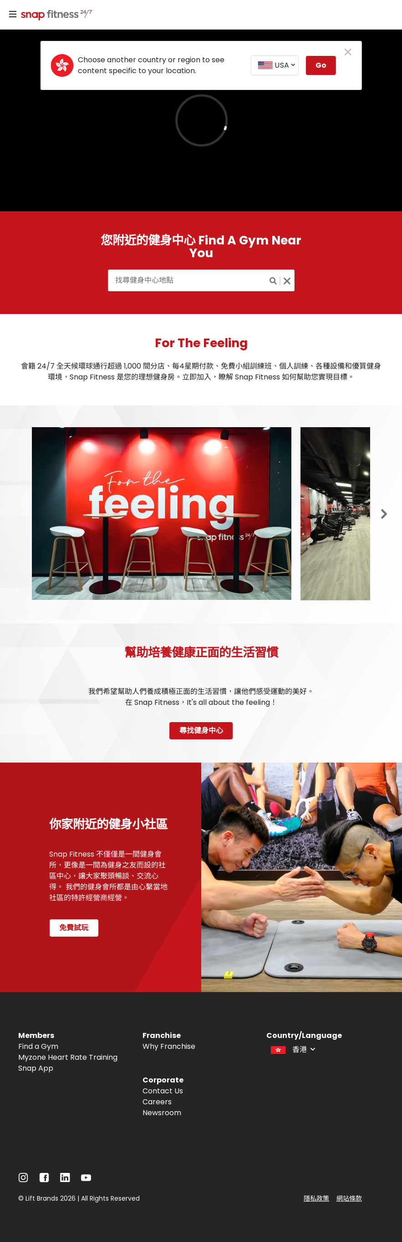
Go (320, 65)
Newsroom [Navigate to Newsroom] (161, 1112)
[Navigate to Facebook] (44, 1180)
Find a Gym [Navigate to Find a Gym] (38, 1046)
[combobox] (274, 65)
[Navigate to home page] (55, 16)
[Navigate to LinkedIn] (65, 1179)
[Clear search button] (287, 280)
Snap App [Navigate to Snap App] (35, 1068)
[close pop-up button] (348, 53)
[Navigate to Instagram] (23, 1180)
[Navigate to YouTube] (86, 1180)
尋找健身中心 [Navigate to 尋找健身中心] (201, 730)
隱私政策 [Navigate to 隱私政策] (316, 1198)
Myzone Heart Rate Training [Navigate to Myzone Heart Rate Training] (67, 1057)
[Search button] (273, 280)
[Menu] (12, 14)
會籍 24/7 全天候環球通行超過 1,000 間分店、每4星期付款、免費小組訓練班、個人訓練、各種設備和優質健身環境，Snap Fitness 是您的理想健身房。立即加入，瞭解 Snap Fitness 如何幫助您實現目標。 (201, 371)
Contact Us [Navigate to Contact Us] (162, 1091)
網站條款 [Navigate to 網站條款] (349, 1198)
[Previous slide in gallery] (384, 514)
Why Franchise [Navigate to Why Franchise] (168, 1046)
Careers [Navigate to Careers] (157, 1102)
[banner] (201, 120)
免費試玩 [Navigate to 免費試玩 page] (73, 928)
